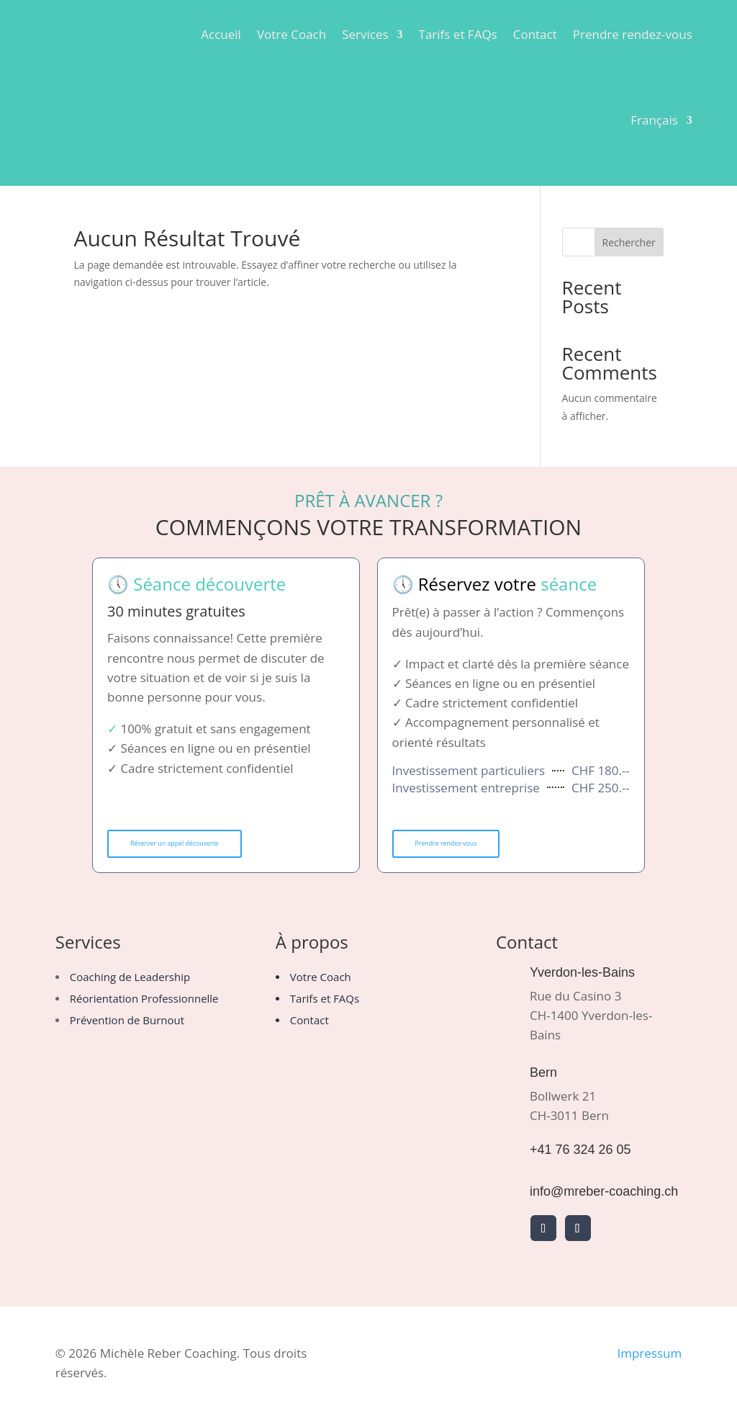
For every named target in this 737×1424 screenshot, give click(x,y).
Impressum (649, 1357)
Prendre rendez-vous (632, 34)
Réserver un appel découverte (191, 845)
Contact (535, 34)
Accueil (221, 34)
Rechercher (629, 242)
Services (365, 34)
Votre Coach (291, 34)
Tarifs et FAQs (458, 34)
